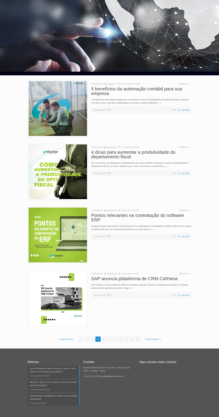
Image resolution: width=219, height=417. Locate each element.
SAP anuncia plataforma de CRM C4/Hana (134, 278)
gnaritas (110, 84)
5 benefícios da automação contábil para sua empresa (136, 91)
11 (137, 339)
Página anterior (65, 339)
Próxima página (153, 339)
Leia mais (185, 110)
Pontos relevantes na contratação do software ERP (137, 217)
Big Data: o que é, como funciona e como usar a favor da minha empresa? (53, 383)
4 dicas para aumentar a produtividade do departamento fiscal (133, 154)
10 (132, 339)
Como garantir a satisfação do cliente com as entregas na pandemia (53, 397)
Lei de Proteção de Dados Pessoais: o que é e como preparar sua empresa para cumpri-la (53, 370)
